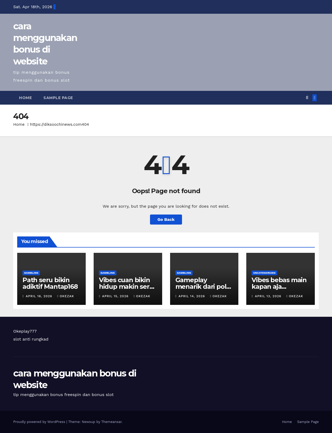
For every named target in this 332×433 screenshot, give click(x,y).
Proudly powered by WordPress (39, 422)
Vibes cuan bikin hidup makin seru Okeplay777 (126, 286)
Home (25, 97)
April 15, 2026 (116, 296)
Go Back (166, 219)
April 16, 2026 (39, 296)
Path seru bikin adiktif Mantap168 (50, 283)
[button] (307, 97)
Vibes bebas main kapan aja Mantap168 (279, 286)
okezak (65, 296)
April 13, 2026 (269, 296)
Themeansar (111, 422)
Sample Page (58, 97)
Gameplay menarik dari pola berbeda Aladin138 (204, 286)
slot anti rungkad (30, 339)
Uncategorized (264, 272)
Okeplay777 (25, 331)
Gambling (31, 272)
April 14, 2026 (192, 296)
